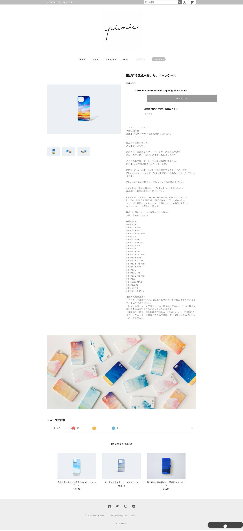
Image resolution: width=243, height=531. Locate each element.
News (125, 60)
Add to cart (182, 99)
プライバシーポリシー (94, 516)
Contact (141, 60)
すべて (56, 429)
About (96, 60)
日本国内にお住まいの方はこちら (161, 110)
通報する (149, 115)
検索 (180, 2)
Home (82, 60)
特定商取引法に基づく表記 (123, 516)
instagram (158, 60)
